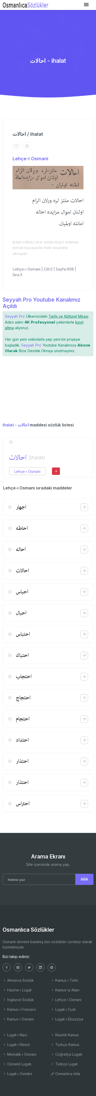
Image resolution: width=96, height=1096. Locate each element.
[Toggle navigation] (86, 5)
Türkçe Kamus (65, 1044)
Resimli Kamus (65, 1035)
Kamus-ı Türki (64, 980)
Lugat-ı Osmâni (17, 1074)
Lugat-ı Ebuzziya (67, 1019)
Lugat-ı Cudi (63, 1009)
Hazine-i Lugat (17, 990)
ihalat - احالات (16, 424)
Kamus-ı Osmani (18, 1019)
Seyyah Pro (15, 316)
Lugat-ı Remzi (16, 1044)
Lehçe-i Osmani (30, 159)
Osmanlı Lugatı (17, 1064)
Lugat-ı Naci (15, 1035)
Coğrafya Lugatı (66, 1054)
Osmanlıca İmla (65, 1074)
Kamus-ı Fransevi (19, 1009)
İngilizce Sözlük (18, 1000)
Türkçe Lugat (64, 1064)
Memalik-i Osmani (19, 1054)
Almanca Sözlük (18, 980)
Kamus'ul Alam (65, 990)
